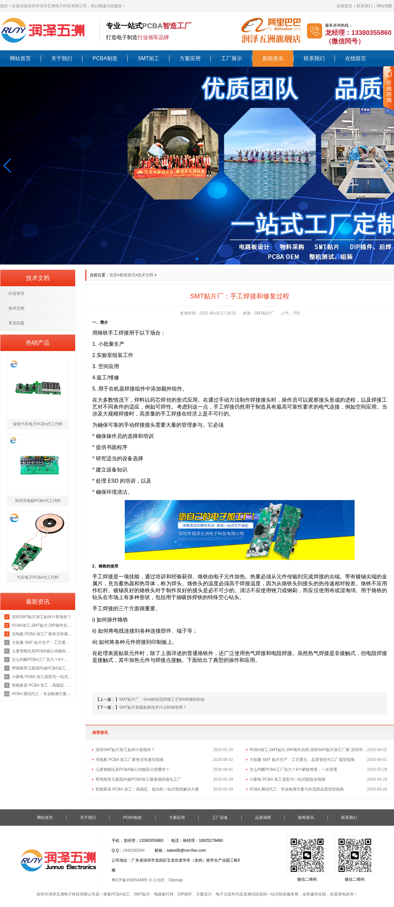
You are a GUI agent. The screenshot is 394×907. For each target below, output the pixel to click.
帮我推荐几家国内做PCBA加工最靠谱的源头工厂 (138, 779)
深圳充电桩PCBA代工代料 (38, 500)
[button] (7, 165)
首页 (113, 275)
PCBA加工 (120, 894)
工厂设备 (220, 817)
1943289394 (134, 850)
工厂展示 (231, 58)
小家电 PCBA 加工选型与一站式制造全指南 (287, 779)
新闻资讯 (272, 58)
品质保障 (263, 817)
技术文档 (145, 275)
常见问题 (16, 323)
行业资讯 (16, 293)
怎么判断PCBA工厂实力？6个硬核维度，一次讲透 (293, 769)
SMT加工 (149, 58)
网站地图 (384, 6)
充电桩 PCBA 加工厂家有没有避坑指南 (130, 759)
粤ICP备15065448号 (129, 880)
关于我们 (61, 58)
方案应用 (190, 58)
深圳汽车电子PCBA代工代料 (38, 424)
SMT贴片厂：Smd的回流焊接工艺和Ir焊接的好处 (162, 699)
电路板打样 (164, 894)
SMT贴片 (142, 894)
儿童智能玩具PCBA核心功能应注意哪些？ (132, 769)
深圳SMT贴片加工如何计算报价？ (125, 749)
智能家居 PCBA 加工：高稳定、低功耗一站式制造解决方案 (147, 789)
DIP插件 (185, 894)
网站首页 (20, 58)
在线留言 (344, 6)
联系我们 (364, 6)
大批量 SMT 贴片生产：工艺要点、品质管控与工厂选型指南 (302, 759)
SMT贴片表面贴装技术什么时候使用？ (152, 707)
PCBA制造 (105, 58)
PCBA (152, 26)
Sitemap (175, 880)
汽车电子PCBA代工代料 (38, 577)
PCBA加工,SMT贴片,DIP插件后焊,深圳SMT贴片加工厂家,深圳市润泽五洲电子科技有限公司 (308, 749)
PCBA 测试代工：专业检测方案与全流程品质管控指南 (297, 789)
